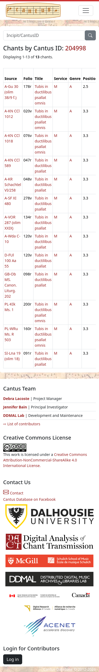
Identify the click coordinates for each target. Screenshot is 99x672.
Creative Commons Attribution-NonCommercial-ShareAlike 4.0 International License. (45, 460)
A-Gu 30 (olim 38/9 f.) (11, 92)
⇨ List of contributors (21, 423)
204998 (75, 48)
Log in (13, 659)
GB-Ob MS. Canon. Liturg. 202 (10, 285)
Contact (13, 492)
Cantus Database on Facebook (29, 499)
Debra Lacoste (16, 398)
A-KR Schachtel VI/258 (12, 185)
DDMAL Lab (13, 415)
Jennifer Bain (15, 406)
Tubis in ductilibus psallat (43, 166)
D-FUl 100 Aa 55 (10, 260)
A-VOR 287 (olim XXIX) (12, 223)
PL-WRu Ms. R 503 (11, 334)
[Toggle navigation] (85, 10)
